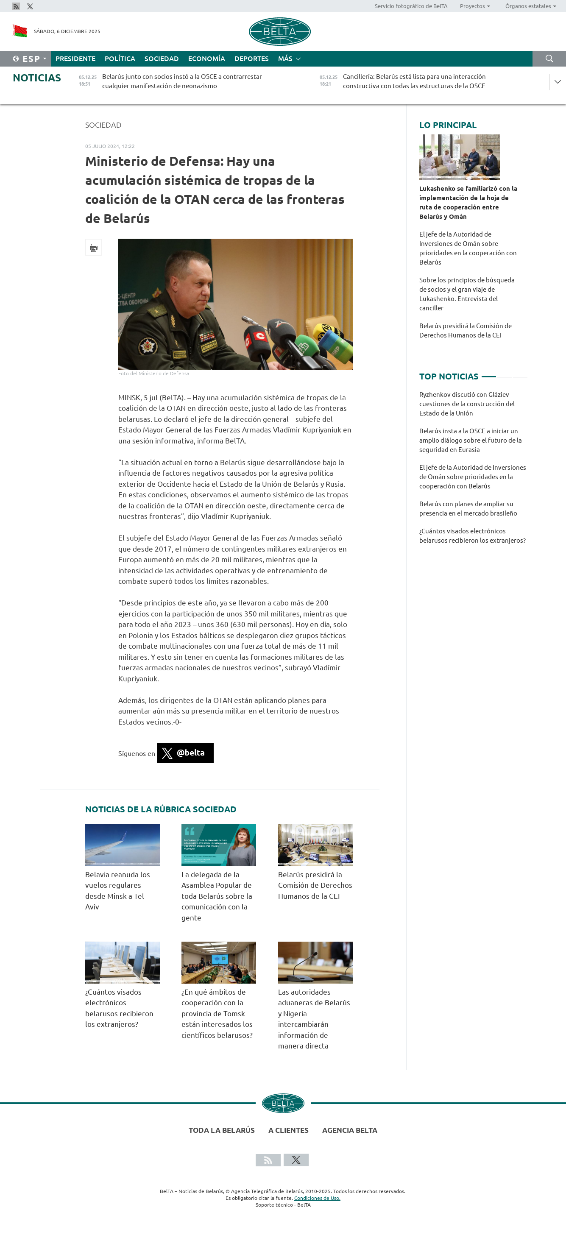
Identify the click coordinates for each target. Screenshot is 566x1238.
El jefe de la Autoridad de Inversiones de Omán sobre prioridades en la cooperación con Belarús (468, 248)
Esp (31, 59)
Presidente (75, 58)
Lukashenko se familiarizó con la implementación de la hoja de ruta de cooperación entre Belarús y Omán (468, 202)
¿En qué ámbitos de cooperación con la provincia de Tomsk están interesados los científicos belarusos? (217, 1013)
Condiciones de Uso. (317, 1198)
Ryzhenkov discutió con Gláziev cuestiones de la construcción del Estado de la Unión (467, 404)
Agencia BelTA (349, 1130)
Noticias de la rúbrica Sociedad (161, 809)
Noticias (37, 78)
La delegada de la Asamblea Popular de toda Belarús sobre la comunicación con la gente (216, 896)
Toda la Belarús (222, 1130)
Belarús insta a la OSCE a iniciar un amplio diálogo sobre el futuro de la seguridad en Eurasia (470, 440)
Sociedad (162, 58)
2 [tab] (504, 373)
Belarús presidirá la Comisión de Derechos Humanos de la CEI (315, 885)
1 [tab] (489, 373)
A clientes (288, 1130)
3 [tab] (520, 373)
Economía (206, 58)
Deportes (251, 58)
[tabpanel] (473, 472)
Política (120, 58)
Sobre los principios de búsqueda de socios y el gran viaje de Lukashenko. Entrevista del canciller (467, 294)
